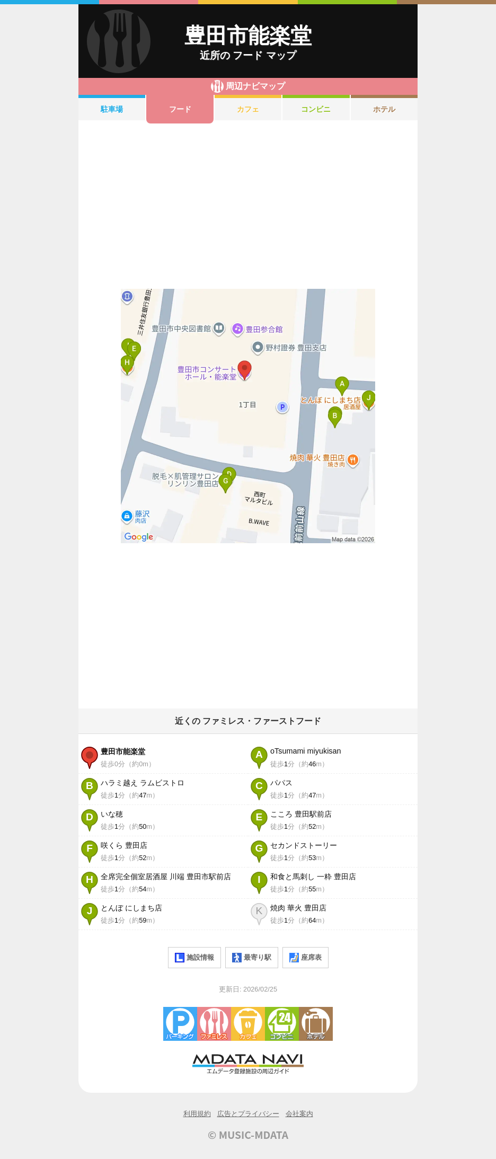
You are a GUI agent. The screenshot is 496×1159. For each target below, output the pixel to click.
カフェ (248, 109)
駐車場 (112, 109)
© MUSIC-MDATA (248, 1134)
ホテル (384, 109)
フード (180, 109)
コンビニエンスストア (282, 1024)
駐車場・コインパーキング (180, 1024)
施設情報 (194, 957)
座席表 (305, 957)
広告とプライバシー (248, 1114)
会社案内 (299, 1114)
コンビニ (316, 109)
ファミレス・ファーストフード (214, 1024)
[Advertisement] (248, 206)
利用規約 (197, 1114)
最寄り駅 (251, 957)
